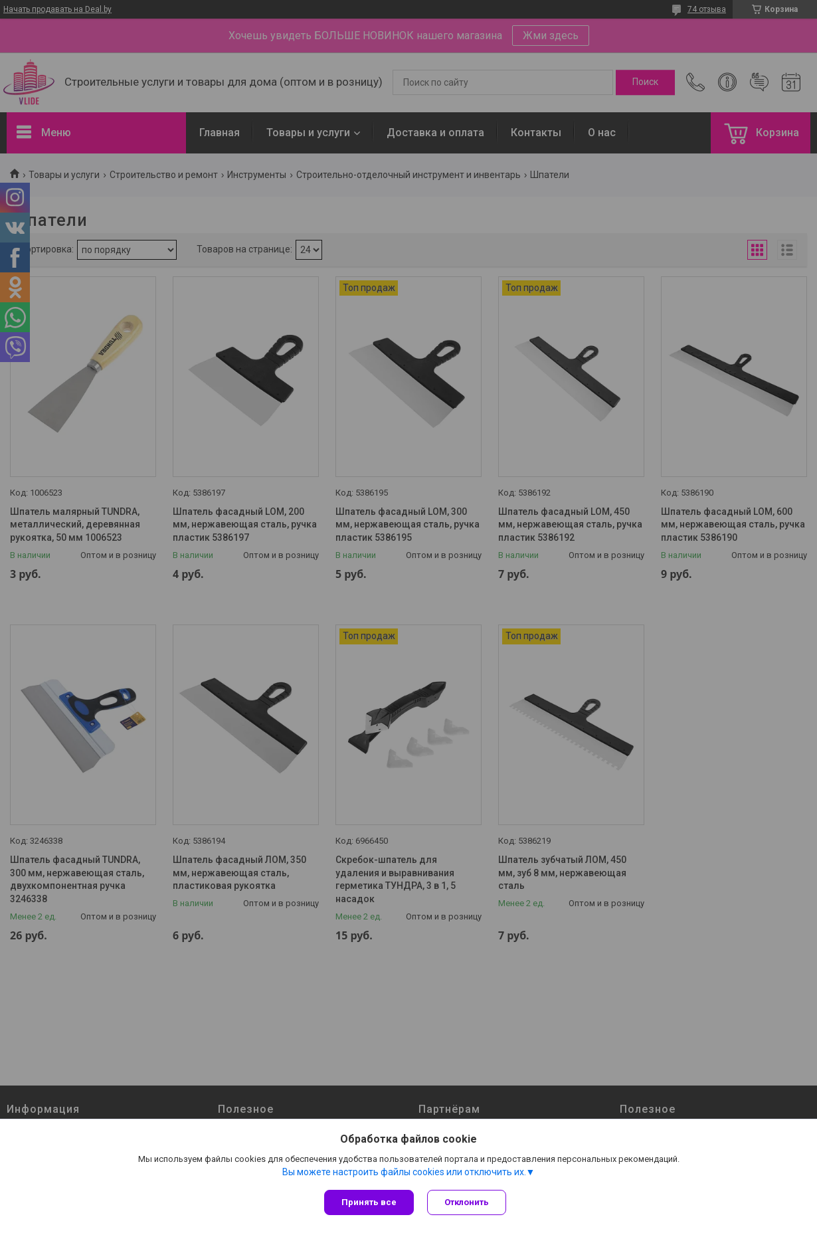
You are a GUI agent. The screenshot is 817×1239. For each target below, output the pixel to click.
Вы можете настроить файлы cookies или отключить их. (404, 1172)
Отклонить (466, 1202)
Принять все (369, 1202)
